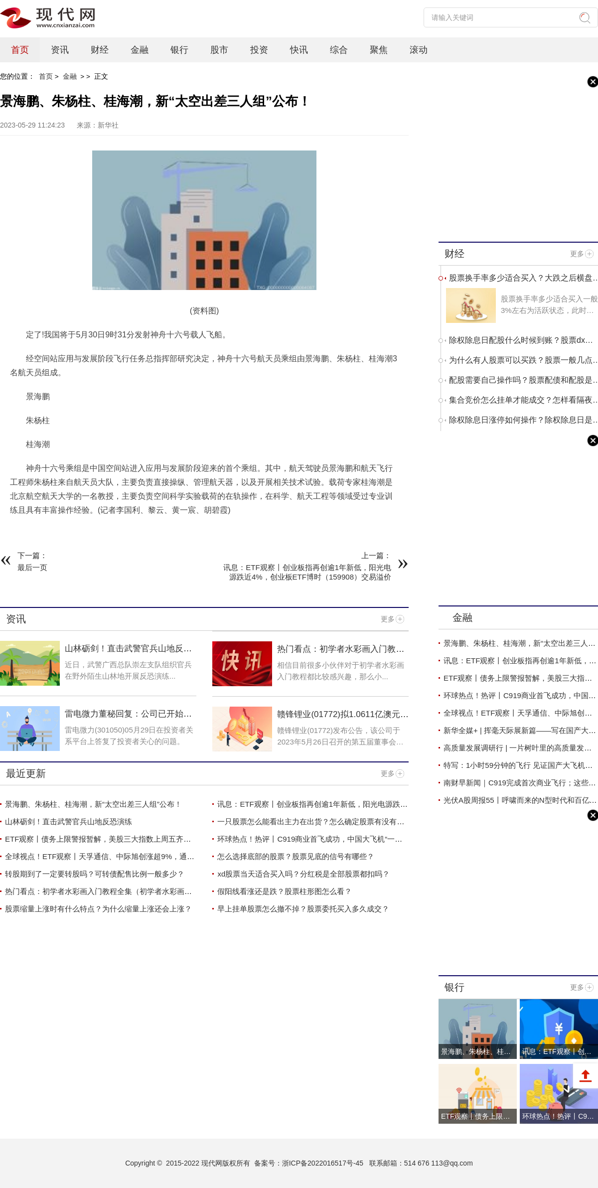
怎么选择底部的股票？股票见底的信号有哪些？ (295, 856)
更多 (388, 619)
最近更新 (26, 773)
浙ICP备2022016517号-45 (322, 1163)
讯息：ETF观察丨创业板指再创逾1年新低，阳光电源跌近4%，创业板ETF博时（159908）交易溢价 (382, 804)
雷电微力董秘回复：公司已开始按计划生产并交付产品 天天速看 (128, 719)
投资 (259, 50)
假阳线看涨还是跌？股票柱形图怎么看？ (284, 891)
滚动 (419, 50)
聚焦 (379, 50)
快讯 (299, 50)
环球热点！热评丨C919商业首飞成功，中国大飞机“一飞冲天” (318, 839)
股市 (219, 50)
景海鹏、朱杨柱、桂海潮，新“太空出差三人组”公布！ (93, 804)
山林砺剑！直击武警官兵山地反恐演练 (68, 821)
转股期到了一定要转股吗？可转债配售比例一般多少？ (94, 874)
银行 (179, 50)
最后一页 (32, 567)
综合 (339, 50)
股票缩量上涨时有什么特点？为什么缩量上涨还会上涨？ (98, 908)
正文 (101, 76)
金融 (140, 50)
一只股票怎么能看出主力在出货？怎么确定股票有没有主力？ (318, 821)
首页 (20, 50)
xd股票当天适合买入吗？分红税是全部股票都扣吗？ (303, 874)
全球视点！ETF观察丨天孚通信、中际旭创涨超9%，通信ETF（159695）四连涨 (138, 856)
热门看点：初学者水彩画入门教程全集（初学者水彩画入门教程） (340, 654)
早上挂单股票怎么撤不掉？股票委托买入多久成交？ (303, 908)
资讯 (60, 50)
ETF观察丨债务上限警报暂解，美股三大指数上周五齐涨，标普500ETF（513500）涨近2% (155, 839)
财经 (100, 50)
